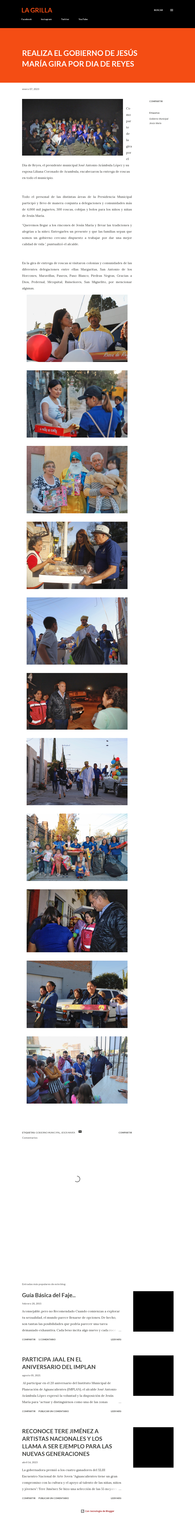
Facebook (26, 19)
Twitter (65, 19)
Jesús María (155, 123)
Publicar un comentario (53, 1411)
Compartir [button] (156, 101)
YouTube (83, 19)
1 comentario (47, 1339)
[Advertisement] (75, 1243)
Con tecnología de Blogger (97, 1511)
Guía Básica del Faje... (49, 1295)
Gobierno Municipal (158, 119)
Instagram (46, 19)
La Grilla (36, 10)
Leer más (116, 1339)
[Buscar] (158, 10)
